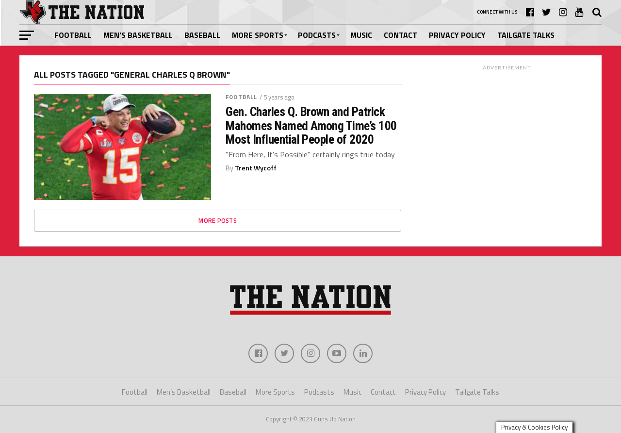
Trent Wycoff (256, 168)
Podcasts (317, 35)
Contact (400, 35)
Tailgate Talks (526, 35)
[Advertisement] (507, 135)
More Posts (217, 220)
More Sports (257, 35)
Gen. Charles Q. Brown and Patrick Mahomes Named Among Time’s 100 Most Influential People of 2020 (311, 125)
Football (73, 35)
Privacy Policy (457, 35)
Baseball (202, 35)
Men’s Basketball (138, 35)
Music (361, 35)
